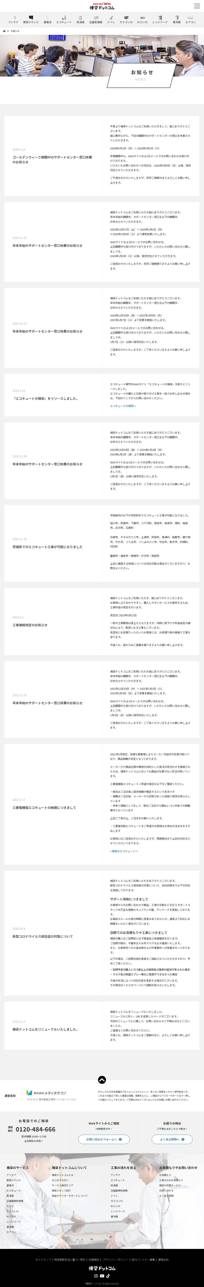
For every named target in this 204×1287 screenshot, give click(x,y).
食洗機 (10, 1226)
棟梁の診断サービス (170, 1185)
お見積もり (165, 1175)
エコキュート (14, 1190)
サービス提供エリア (62, 1185)
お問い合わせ (166, 1190)
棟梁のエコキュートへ (125, 851)
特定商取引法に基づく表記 (69, 1259)
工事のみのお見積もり (171, 1180)
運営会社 (163, 1259)
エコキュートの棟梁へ (123, 406)
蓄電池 (10, 1185)
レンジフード (14, 1221)
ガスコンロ (12, 1211)
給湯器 (10, 1195)
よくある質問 (166, 1195)
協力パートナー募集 (143, 1259)
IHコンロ (11, 1216)
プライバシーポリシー (115, 1259)
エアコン (11, 1232)
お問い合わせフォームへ (101, 1139)
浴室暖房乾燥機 (15, 1200)
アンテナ (11, 1175)
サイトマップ (43, 1259)
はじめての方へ (60, 1180)
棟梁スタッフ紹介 (61, 1190)
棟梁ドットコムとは (62, 1175)
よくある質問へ (170, 1139)
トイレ (10, 1206)
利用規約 (94, 1259)
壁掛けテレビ (14, 1180)
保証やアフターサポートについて (70, 1195)
